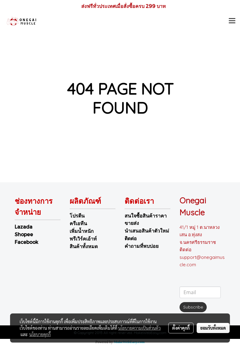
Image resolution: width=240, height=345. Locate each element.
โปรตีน (77, 215)
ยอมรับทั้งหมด (213, 328)
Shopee (24, 234)
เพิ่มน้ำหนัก (82, 231)
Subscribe (193, 307)
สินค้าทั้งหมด (84, 246)
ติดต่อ (131, 238)
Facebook (26, 242)
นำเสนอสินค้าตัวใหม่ (147, 230)
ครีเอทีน (78, 223)
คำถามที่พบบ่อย (141, 246)
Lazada (23, 226)
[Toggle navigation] (232, 21)
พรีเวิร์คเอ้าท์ (83, 238)
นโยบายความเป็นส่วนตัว (139, 328)
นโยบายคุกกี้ (40, 334)
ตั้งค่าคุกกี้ (181, 328)
